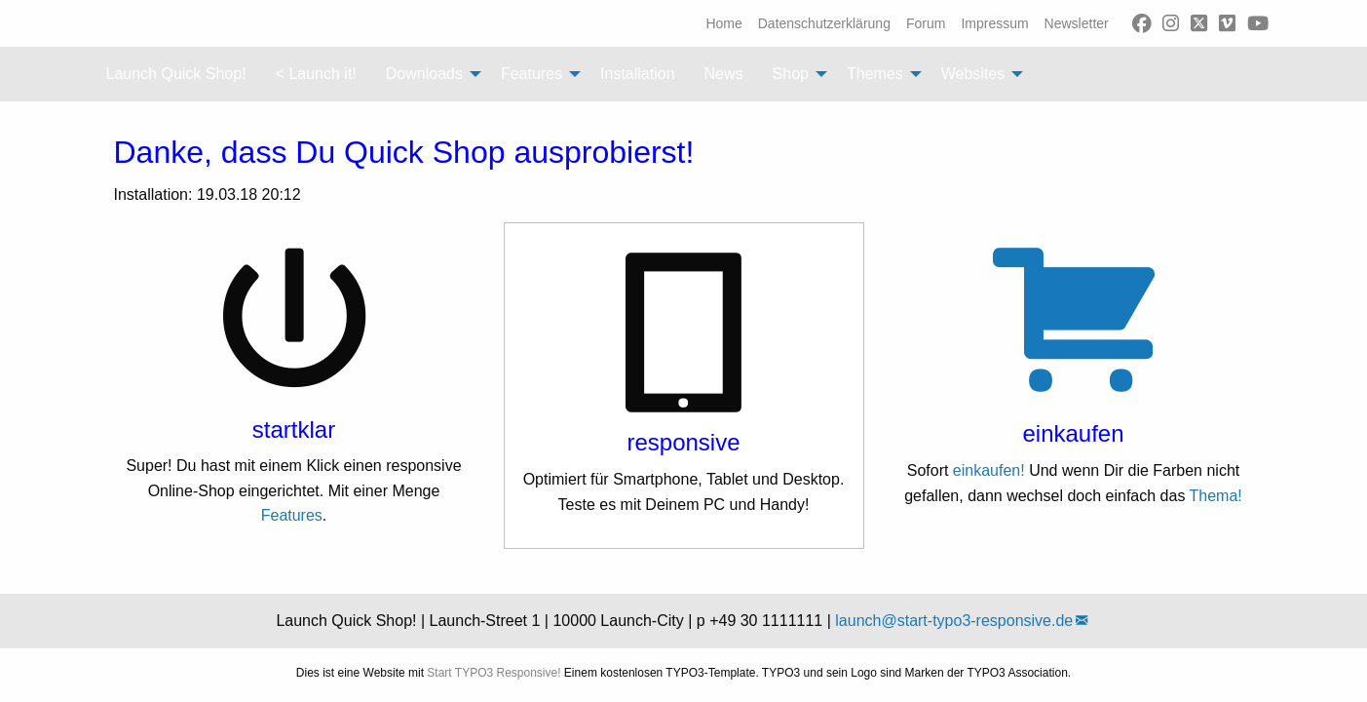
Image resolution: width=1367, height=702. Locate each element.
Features (292, 515)
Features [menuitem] (531, 73)
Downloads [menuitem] (424, 73)
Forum (925, 23)
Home (723, 23)
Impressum (994, 23)
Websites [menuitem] (973, 73)
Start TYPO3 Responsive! (493, 673)
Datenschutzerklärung (824, 23)
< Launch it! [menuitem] (316, 73)
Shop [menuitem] (791, 73)
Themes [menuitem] (875, 73)
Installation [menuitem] (637, 73)
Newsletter (1076, 23)
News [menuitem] (723, 73)
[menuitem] (723, 23)
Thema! (1216, 496)
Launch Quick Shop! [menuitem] (176, 73)
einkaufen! (989, 470)
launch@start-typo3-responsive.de (954, 620)
